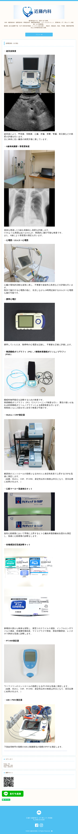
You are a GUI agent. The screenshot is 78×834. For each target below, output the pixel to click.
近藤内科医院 (34, 831)
